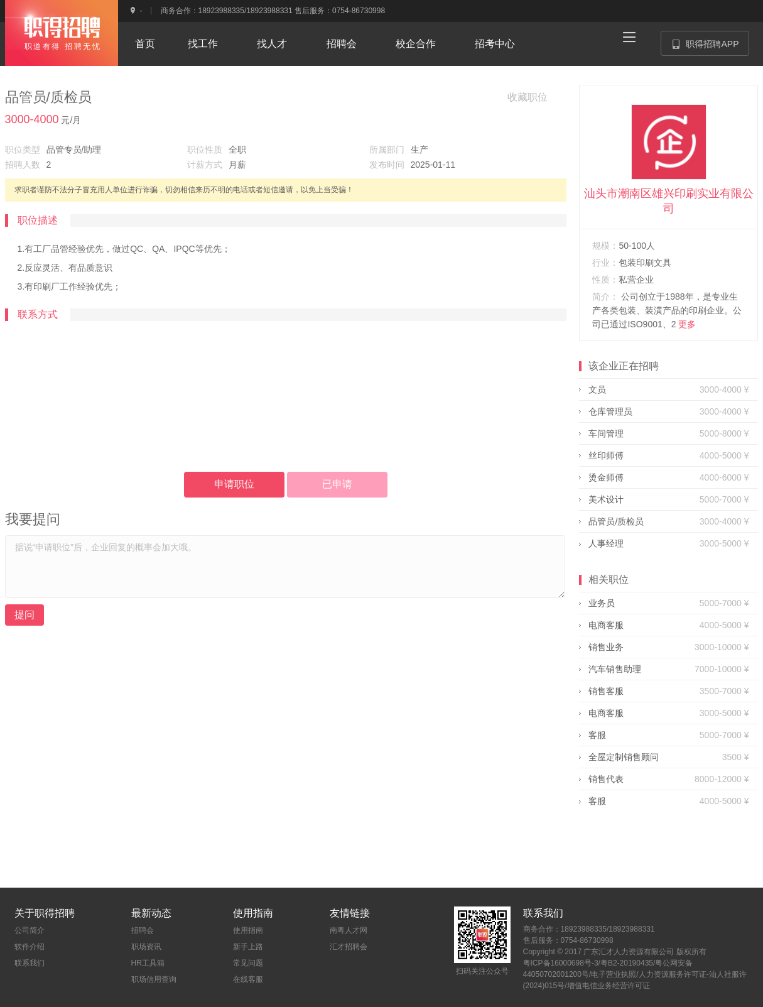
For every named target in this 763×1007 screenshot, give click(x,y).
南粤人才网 (348, 930)
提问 (24, 614)
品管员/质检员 (616, 521)
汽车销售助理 (614, 669)
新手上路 (248, 946)
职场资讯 (146, 946)
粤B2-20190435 (626, 963)
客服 (597, 735)
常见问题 (248, 963)
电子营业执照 (613, 974)
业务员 (601, 603)
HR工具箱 (148, 963)
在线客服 (248, 979)
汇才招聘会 (348, 946)
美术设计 (606, 499)
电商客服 (606, 625)
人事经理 (606, 543)
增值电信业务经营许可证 (608, 985)
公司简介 (29, 930)
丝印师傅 (606, 455)
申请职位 (234, 484)
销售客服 (606, 691)
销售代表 (606, 779)
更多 (687, 324)
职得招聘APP (711, 47)
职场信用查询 (153, 979)
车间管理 (606, 433)
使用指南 (248, 930)
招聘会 (142, 930)
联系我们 (29, 963)
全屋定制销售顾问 (623, 757)
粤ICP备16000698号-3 (560, 963)
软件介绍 (29, 946)
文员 (597, 389)
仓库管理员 (610, 411)
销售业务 (606, 647)
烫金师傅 (606, 477)
